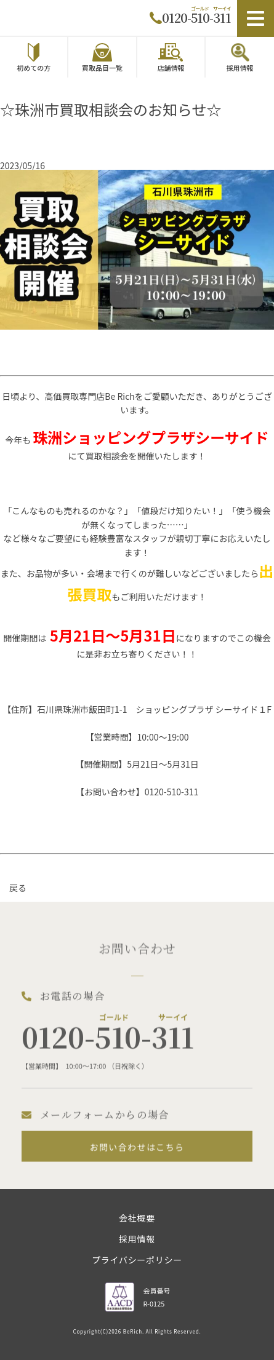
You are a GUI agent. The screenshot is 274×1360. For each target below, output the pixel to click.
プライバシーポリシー (137, 1260)
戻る (17, 887)
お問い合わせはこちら (137, 1155)
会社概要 (137, 1219)
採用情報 (137, 1240)
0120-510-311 (196, 17)
